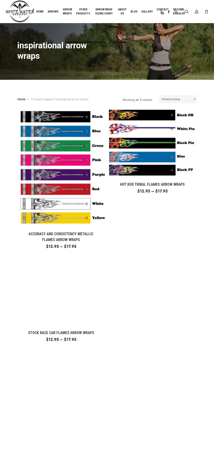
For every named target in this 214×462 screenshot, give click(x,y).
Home (21, 99)
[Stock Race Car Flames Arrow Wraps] (61, 291)
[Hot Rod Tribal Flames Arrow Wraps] (152, 143)
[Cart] (206, 11)
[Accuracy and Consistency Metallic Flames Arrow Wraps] (61, 168)
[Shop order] (178, 99)
